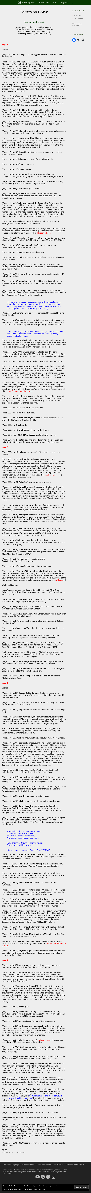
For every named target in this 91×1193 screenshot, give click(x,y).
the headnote (51, 475)
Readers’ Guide (44, 2)
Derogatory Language (11, 1165)
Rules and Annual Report (75, 1165)
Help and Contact (27, 1165)
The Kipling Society (26, 2)
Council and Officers (44, 1165)
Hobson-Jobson (44, 233)
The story (77, 15)
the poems (64, 2)
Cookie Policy (42, 1189)
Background (78, 18)
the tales (55, 2)
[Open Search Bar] (72, 2)
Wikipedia (60, 580)
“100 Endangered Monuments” (21, 391)
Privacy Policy (58, 1165)
